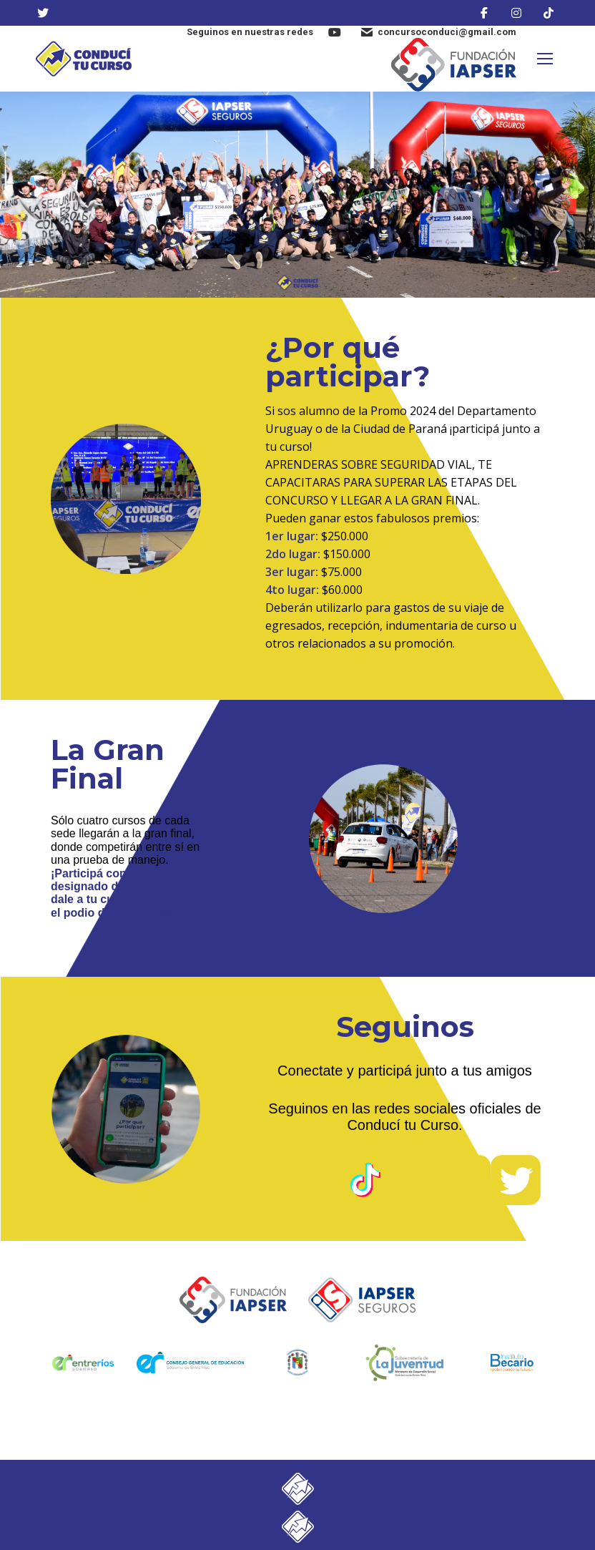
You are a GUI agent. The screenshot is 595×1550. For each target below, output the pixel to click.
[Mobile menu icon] (545, 58)
